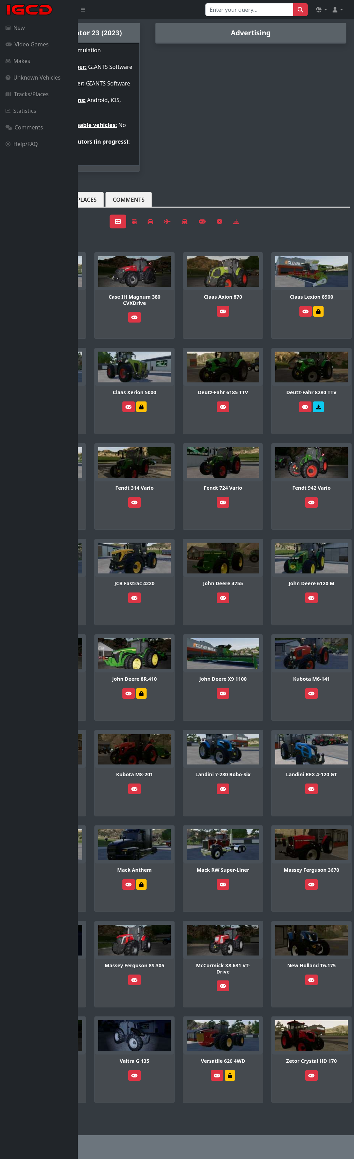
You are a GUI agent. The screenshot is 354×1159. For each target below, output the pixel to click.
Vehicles (103, 216)
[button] (321, 10)
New (15, 27)
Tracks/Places (27, 94)
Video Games (27, 44)
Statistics (21, 111)
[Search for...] (249, 9)
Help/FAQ (22, 144)
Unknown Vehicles (33, 77)
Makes (18, 61)
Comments (24, 127)
